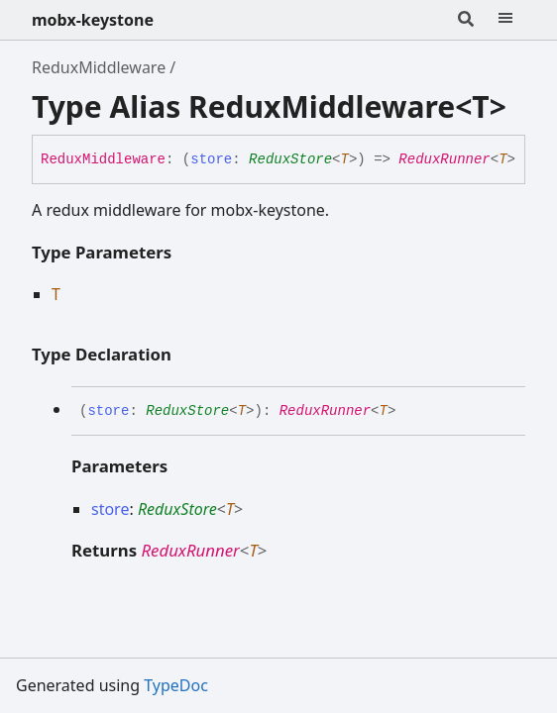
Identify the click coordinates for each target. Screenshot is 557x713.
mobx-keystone (93, 20)
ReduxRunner (444, 159)
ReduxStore (290, 159)
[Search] (466, 20)
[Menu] (505, 20)
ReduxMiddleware (99, 67)
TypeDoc (176, 685)
